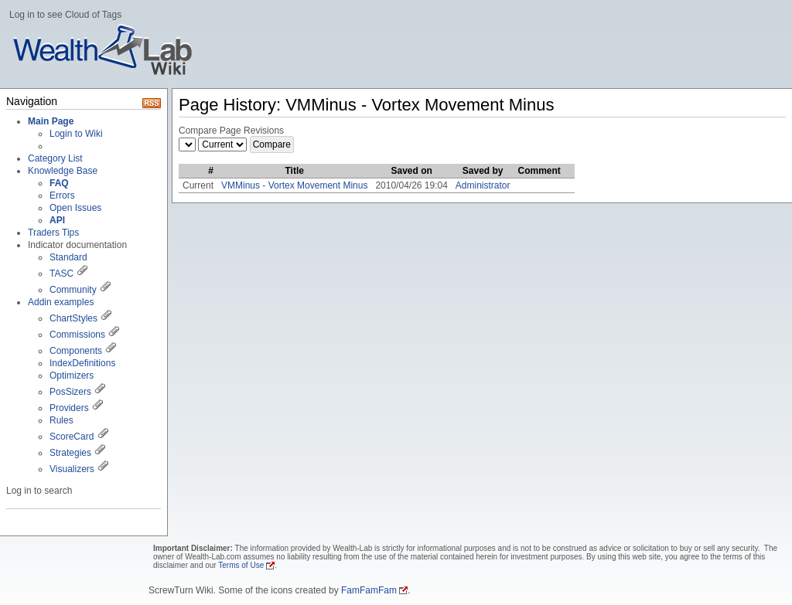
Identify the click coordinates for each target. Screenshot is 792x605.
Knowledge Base (62, 170)
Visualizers (72, 469)
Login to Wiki (76, 133)
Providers (69, 408)
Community (73, 289)
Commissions (77, 334)
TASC (61, 273)
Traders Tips (53, 232)
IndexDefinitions (82, 363)
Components (76, 350)
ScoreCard (72, 436)
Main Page (50, 121)
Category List (55, 158)
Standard (68, 257)
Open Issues (75, 207)
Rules (61, 420)
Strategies (70, 452)
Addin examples (61, 302)
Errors (62, 195)
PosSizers (70, 391)
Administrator (483, 185)
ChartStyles (73, 318)
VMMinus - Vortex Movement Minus (294, 185)
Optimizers (72, 375)
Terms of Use (241, 565)
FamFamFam (369, 590)
